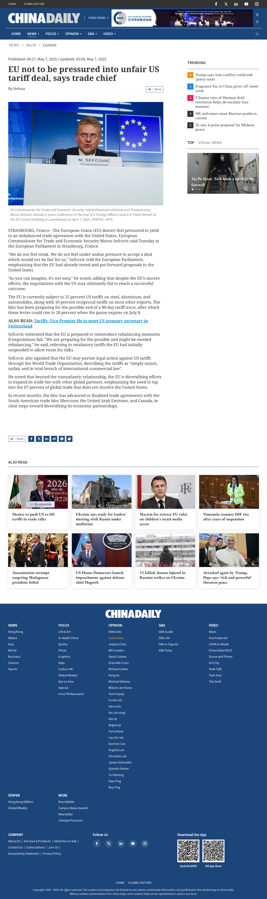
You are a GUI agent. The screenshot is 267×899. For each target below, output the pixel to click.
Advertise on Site (65, 841)
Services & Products (37, 841)
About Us (14, 841)
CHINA (12, 4)
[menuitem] (96, 18)
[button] (192, 189)
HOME (16, 33)
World (31, 45)
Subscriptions (35, 847)
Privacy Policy (52, 853)
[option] (223, 173)
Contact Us (15, 847)
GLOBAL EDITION (34, 4)
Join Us (53, 847)
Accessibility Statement (23, 853)
